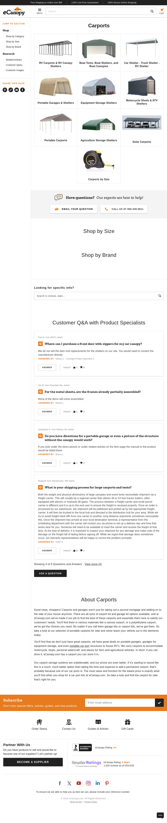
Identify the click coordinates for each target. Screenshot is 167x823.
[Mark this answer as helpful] (74, 367)
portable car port (79, 646)
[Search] (97, 11)
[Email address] (120, 703)
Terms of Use (76, 802)
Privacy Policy (90, 802)
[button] (73, 209)
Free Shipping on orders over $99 (46, 2)
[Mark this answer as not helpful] (81, 367)
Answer (47, 367)
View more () (93, 564)
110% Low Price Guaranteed (84, 2)
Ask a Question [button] (50, 573)
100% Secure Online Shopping (122, 2)
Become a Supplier (33, 762)
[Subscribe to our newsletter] (159, 703)
